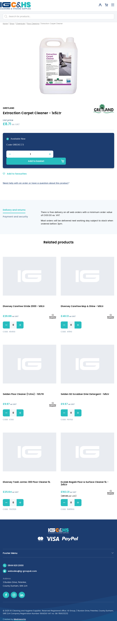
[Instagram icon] (14, 588)
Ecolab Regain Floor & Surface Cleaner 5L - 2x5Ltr (84, 476)
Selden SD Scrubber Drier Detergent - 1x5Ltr (85, 387)
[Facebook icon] (6, 588)
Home (5, 23)
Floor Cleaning (33, 23)
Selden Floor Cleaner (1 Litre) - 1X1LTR (23, 387)
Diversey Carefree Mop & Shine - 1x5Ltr (82, 299)
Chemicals (20, 23)
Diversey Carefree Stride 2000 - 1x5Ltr (24, 299)
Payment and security (15, 209)
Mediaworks (20, 612)
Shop (12, 23)
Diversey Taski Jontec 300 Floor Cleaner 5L (26, 474)
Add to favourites (15, 166)
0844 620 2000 (16, 558)
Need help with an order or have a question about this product (35, 176)
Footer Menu (10, 546)
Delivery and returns (14, 203)
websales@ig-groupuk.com (22, 563)
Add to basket (85, 154)
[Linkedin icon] (22, 588)
